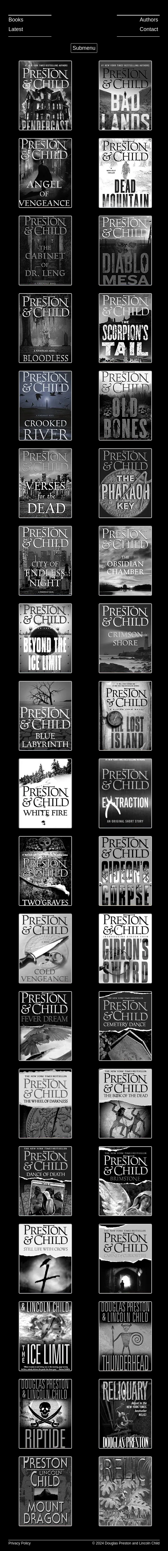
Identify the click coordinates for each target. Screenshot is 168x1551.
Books (15, 20)
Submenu (84, 48)
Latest (15, 29)
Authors (149, 20)
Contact (149, 29)
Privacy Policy (19, 1543)
